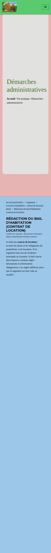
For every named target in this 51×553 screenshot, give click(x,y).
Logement (30, 202)
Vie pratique (23, 98)
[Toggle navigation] (45, 7)
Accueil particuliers (15, 202)
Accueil (11, 98)
